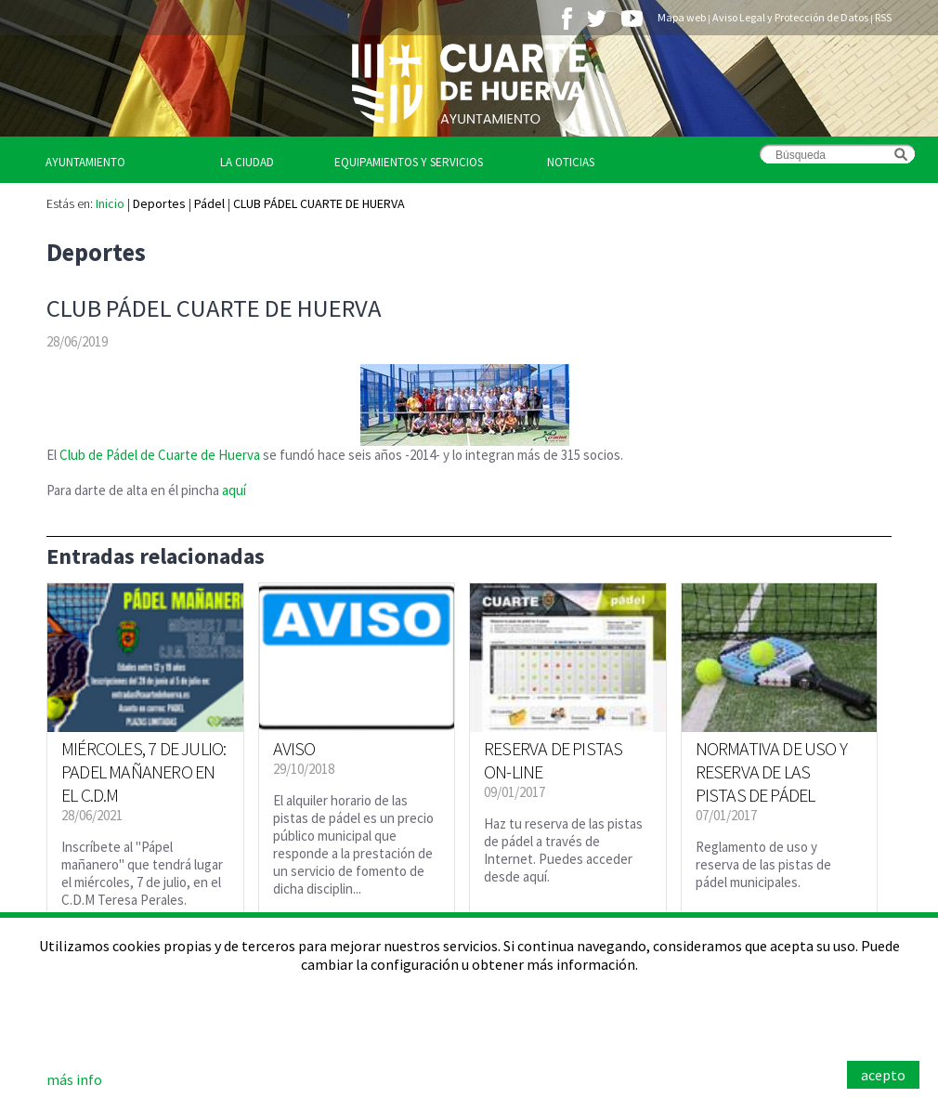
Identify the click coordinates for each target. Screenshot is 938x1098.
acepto (883, 1074)
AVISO (294, 748)
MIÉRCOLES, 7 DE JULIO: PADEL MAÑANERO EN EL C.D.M (143, 771)
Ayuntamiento (85, 162)
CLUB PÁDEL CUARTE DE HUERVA (319, 203)
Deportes (159, 203)
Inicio (110, 203)
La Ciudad (247, 162)
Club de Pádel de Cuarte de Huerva (161, 455)
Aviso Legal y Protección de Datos (790, 17)
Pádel (209, 203)
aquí (234, 490)
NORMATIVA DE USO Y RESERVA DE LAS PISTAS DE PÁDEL (772, 771)
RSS (883, 17)
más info (74, 1079)
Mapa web (682, 17)
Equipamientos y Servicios (408, 162)
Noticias (570, 162)
